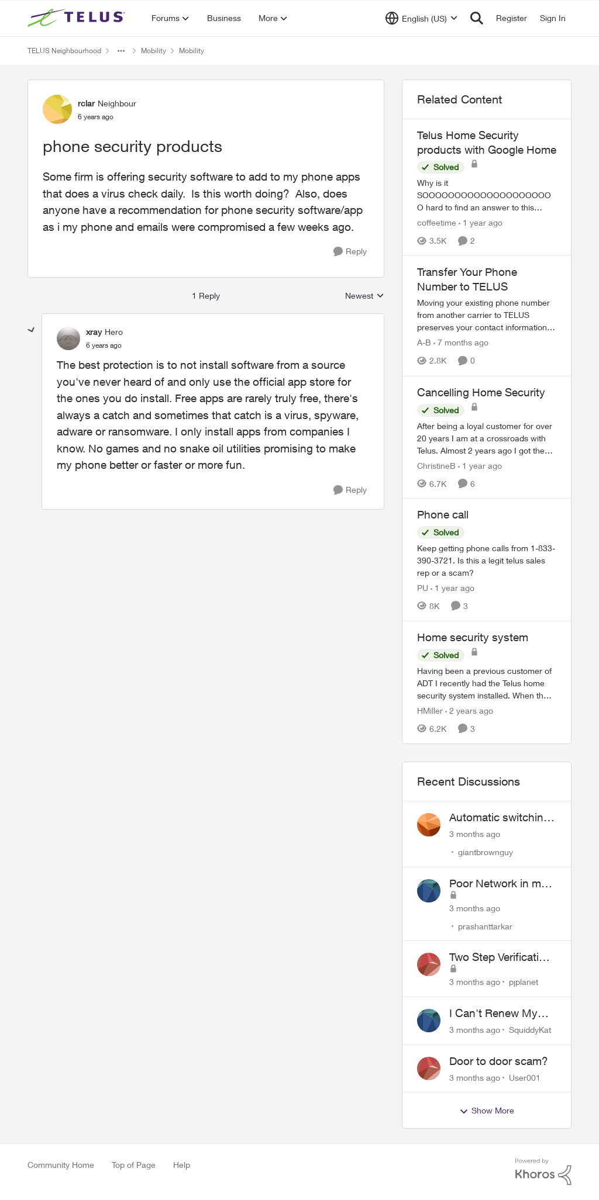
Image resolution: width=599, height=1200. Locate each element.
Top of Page (134, 1165)
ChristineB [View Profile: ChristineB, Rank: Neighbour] (436, 465)
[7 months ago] (460, 343)
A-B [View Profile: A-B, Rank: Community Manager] (424, 343)
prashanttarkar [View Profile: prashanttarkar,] (485, 926)
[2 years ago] (469, 710)
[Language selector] (421, 18)
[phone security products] (104, 345)
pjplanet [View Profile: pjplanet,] (523, 982)
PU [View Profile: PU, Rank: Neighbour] (422, 588)
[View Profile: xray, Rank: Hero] (68, 338)
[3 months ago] (474, 834)
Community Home (60, 1165)
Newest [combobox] (364, 296)
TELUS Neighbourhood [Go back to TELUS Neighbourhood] (64, 50)
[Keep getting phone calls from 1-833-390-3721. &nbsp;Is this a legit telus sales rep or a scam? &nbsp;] (486, 560)
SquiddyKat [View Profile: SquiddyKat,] (530, 1030)
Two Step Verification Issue (500, 957)
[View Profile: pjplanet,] (428, 964)
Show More (486, 1110)
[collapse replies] (32, 330)
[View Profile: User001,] (428, 1068)
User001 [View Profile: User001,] (525, 1077)
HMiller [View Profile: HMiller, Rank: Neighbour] (430, 710)
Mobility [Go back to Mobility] (153, 50)
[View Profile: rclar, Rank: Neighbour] (57, 109)
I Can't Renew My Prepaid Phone (493, 1014)
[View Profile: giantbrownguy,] (428, 824)
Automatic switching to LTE (499, 818)
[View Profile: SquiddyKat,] (428, 1020)
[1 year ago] (480, 222)
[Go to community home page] (77, 18)
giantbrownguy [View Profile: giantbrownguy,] (485, 852)
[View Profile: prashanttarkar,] (428, 890)
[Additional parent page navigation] (121, 51)
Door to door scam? (498, 1060)
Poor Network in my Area (498, 884)
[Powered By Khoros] (543, 1171)
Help (181, 1165)
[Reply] (350, 252)
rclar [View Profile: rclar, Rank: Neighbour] (86, 103)
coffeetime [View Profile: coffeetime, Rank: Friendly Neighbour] (436, 222)
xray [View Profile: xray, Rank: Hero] (94, 332)
